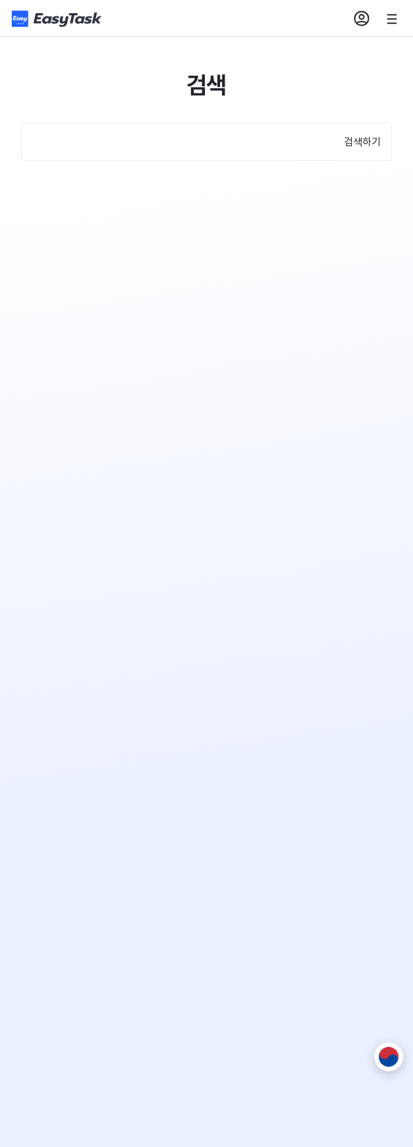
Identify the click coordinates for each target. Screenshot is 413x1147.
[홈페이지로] (58, 18)
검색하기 (362, 141)
